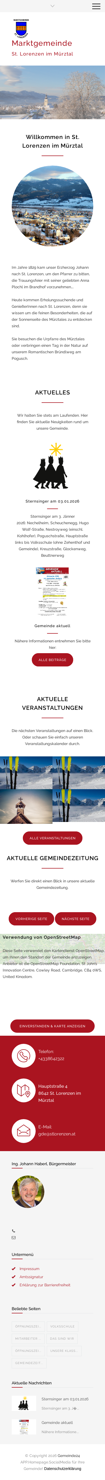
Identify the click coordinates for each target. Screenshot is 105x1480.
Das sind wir (62, 1338)
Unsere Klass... (64, 1351)
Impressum (29, 1269)
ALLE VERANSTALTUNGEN (53, 838)
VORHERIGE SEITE (31, 919)
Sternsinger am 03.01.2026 (52, 501)
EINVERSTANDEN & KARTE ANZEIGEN (52, 1026)
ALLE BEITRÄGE (52, 660)
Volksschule (62, 1326)
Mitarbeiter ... (28, 1338)
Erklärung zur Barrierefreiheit (45, 1285)
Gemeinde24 (69, 1455)
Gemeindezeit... (29, 1363)
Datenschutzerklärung (62, 1468)
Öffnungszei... (28, 1326)
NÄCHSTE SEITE (75, 919)
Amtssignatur (31, 1277)
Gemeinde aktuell (52, 626)
